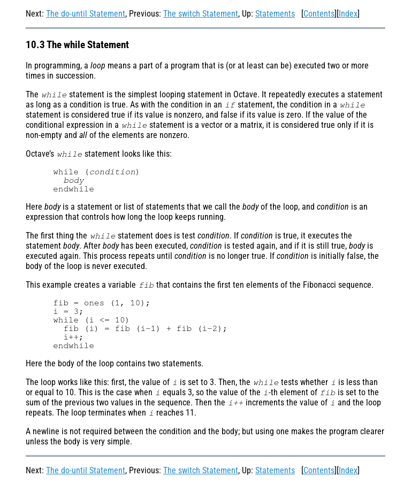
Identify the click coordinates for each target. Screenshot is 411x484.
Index (348, 14)
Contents (318, 14)
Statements (275, 14)
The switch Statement (200, 14)
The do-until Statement (85, 14)
